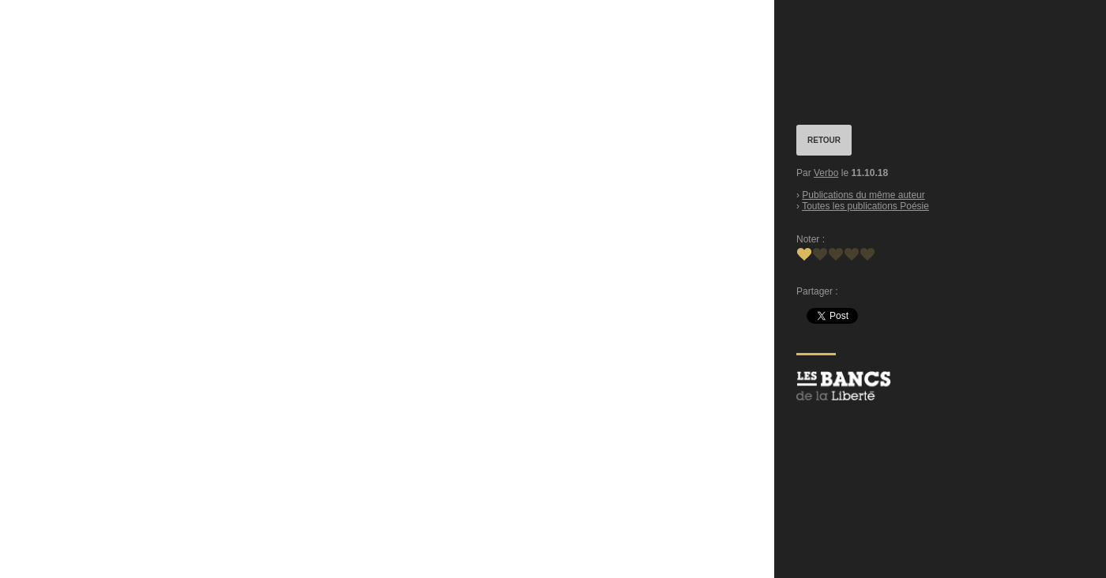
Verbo (826, 172)
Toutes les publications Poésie (865, 206)
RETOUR (824, 140)
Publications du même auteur (863, 195)
